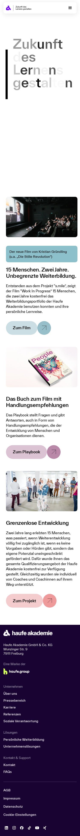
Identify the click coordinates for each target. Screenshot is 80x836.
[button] (70, 8)
